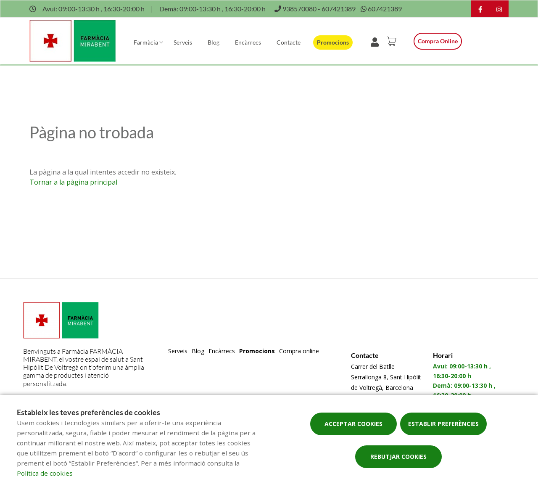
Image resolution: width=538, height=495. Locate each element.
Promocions (333, 42)
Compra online (438, 41)
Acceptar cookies (353, 424)
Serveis (183, 42)
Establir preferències (443, 424)
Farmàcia (146, 42)
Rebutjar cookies (398, 457)
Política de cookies (45, 473)
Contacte (289, 42)
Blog (213, 42)
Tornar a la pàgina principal (73, 182)
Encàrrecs (248, 42)
